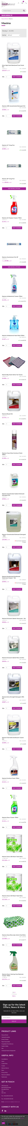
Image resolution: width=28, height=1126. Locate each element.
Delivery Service (5, 1068)
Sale (2, 1048)
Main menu (6, 15)
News (2, 1070)
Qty (3, 77)
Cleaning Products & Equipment (8, 1050)
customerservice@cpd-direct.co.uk (12, 1102)
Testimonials (4, 1077)
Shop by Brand (4, 19)
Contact (3, 1066)
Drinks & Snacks (5, 1039)
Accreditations (4, 1059)
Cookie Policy (4, 1063)
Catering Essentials (5, 1037)
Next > (14, 996)
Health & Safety (4, 1046)
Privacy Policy (4, 1072)
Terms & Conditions (5, 1074)
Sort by (4, 35)
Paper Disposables (5, 1041)
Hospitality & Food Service (7, 1044)
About (2, 1061)
